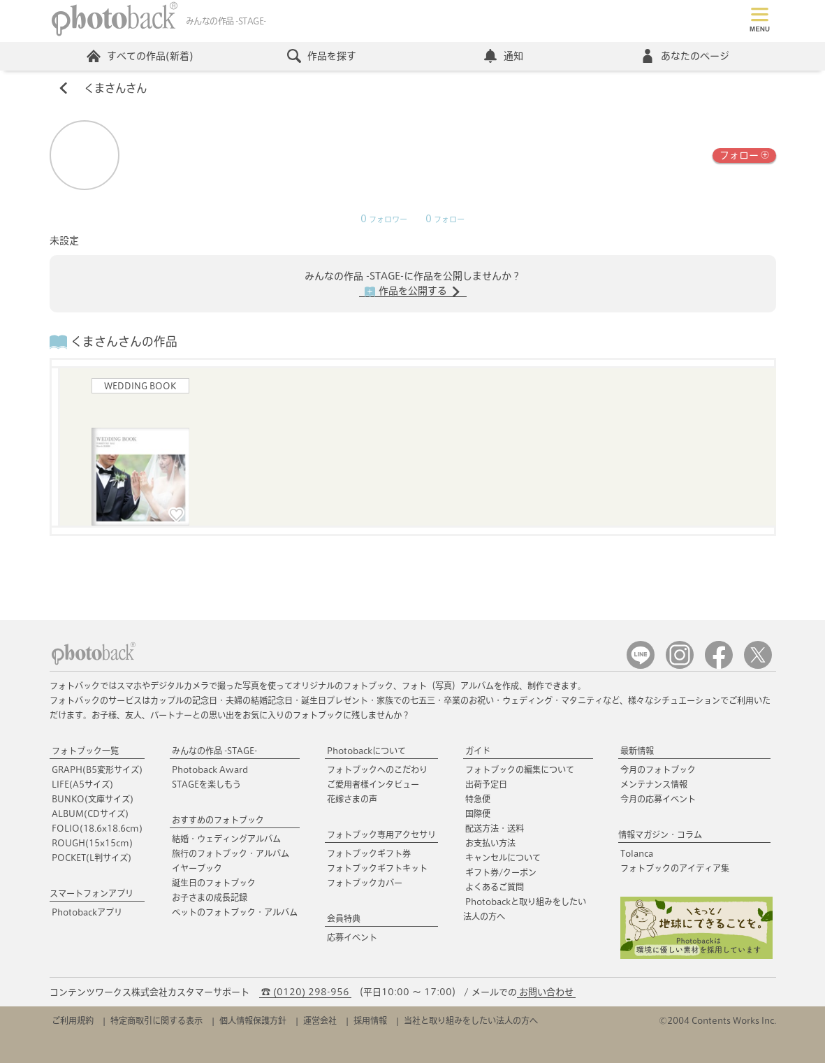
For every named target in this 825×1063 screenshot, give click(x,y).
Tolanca (636, 853)
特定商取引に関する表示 (156, 1020)
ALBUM (90, 813)
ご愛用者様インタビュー (373, 784)
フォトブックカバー (364, 882)
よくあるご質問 (494, 887)
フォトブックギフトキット (377, 868)
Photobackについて (366, 750)
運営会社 (320, 1020)
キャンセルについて (503, 857)
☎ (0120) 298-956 (305, 992)
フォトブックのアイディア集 (674, 868)
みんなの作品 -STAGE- (214, 750)
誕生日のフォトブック (214, 882)
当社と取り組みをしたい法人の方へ (471, 1020)
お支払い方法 (490, 843)
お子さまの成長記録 (209, 897)
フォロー (744, 154)
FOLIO (97, 828)
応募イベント (352, 937)
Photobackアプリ (87, 912)
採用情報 (370, 1020)
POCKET (91, 857)
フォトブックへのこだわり (377, 769)
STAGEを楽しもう (206, 784)
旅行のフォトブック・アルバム (230, 853)
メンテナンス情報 (653, 784)
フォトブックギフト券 (369, 853)
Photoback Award (210, 769)
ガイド (477, 750)
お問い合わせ (546, 992)
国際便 (477, 813)
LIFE (82, 784)
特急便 (477, 799)
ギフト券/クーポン (500, 872)
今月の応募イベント (658, 799)
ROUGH (92, 843)
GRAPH (97, 769)
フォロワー (383, 219)
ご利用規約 (73, 1020)
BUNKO (92, 799)
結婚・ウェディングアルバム (226, 838)
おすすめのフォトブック (218, 820)
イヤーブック (197, 868)
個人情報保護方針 (252, 1020)
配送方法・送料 (494, 828)
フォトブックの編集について (519, 769)
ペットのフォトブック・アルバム (235, 912)
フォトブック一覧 (85, 750)
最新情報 (637, 750)
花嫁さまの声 (352, 799)
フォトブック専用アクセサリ (381, 834)
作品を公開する (413, 291)
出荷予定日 (486, 784)
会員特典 (343, 918)
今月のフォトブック (658, 769)
